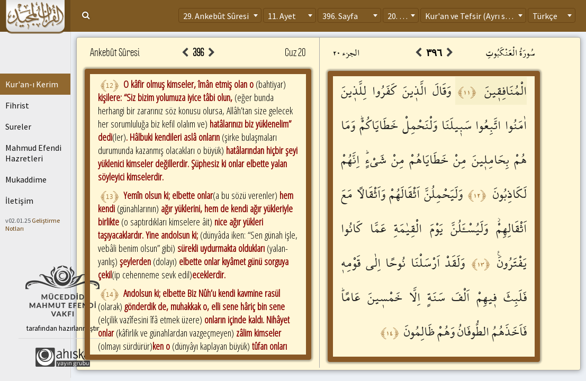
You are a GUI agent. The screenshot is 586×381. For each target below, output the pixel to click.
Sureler (18, 126)
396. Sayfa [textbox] (340, 16)
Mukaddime (26, 179)
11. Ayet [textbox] (282, 16)
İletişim (19, 200)
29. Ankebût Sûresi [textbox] (216, 16)
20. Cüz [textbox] (399, 16)
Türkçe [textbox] (545, 16)
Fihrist (17, 105)
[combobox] (220, 15)
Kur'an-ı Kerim (31, 84)
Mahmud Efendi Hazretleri (33, 153)
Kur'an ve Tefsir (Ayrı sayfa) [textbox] (474, 16)
